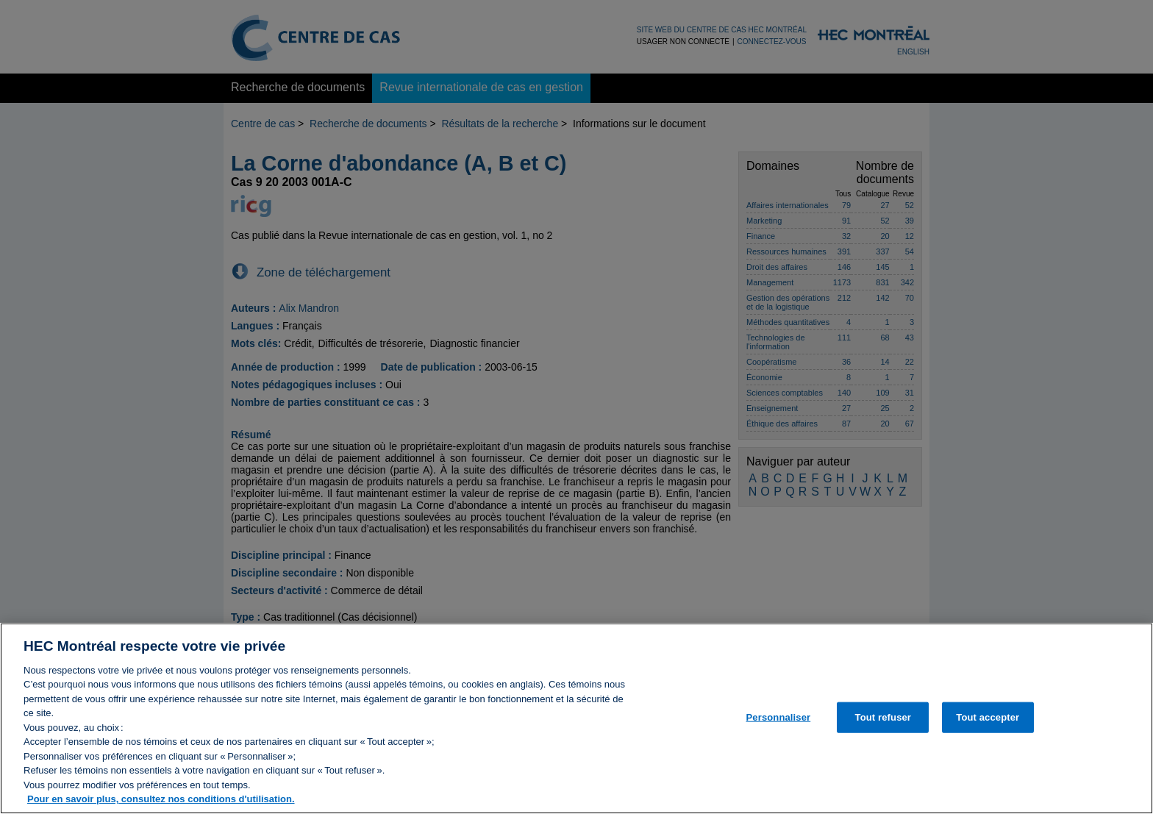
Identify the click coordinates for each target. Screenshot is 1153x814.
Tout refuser (883, 726)
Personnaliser (778, 726)
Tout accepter (987, 726)
